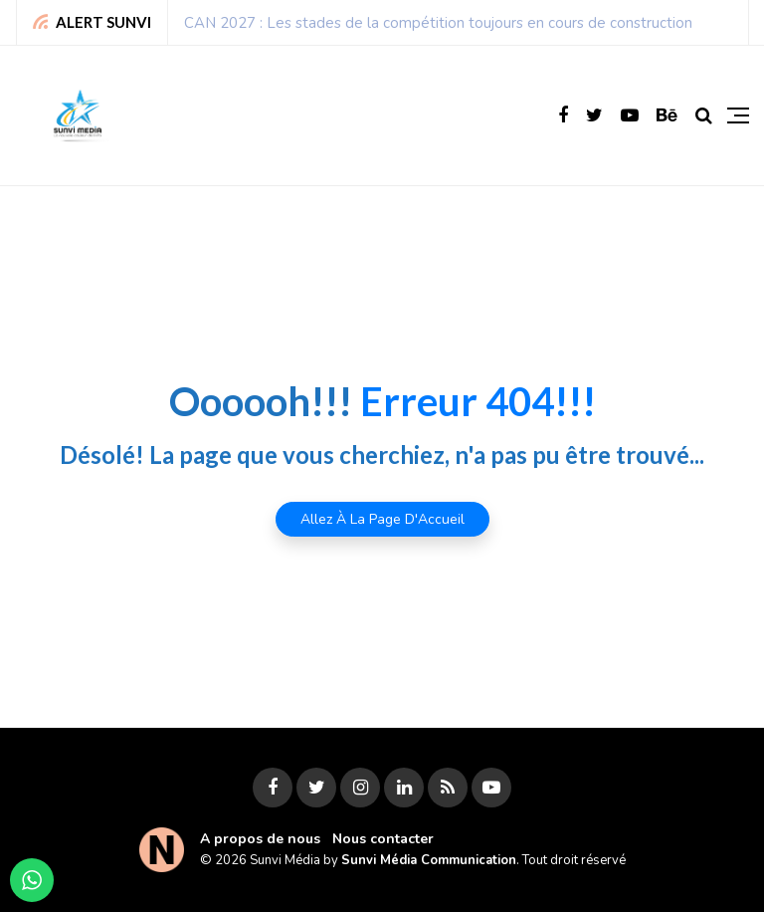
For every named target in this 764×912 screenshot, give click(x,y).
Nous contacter (383, 838)
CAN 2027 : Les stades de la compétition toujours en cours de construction (438, 23)
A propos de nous (260, 838)
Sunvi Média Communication (428, 860)
